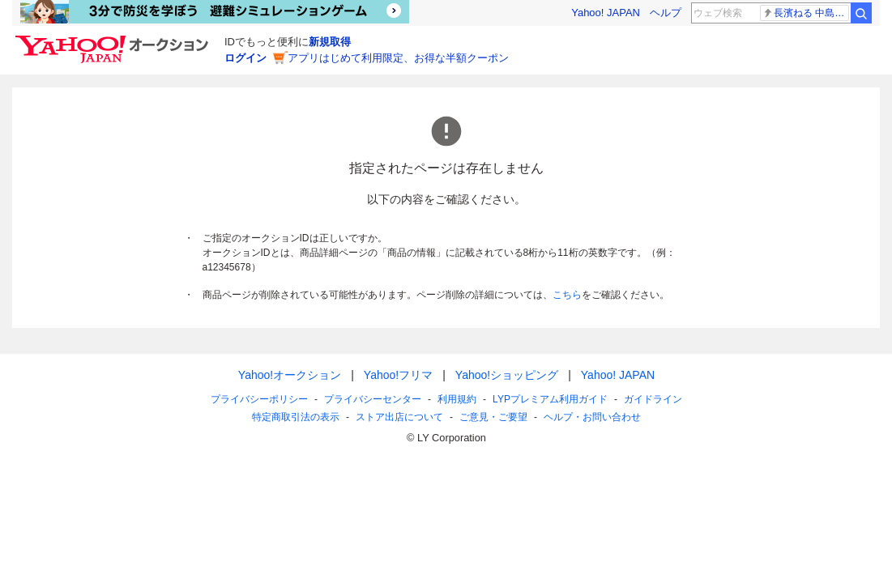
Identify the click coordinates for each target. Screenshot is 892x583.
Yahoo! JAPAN (605, 12)
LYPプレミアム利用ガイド (550, 399)
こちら (567, 294)
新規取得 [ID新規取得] (330, 42)
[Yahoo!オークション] (114, 39)
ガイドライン (652, 399)
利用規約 (456, 399)
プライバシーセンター (372, 399)
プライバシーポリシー (259, 399)
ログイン (245, 58)
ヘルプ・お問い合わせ (592, 417)
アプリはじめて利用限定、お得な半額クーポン (398, 58)
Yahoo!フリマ (397, 374)
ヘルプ (665, 12)
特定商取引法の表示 (295, 417)
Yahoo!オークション (288, 374)
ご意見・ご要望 (493, 417)
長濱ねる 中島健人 (805, 13)
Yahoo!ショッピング (506, 374)
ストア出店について (399, 417)
